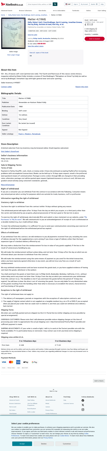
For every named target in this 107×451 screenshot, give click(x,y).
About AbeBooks (50, 400)
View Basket (13, 413)
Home (3, 15)
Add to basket (94, 39)
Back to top (53, 391)
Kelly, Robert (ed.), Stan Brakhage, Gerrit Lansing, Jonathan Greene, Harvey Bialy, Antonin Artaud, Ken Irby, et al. (55, 23)
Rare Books (42, 10)
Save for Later (32, 34)
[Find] (55, 4)
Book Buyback (31, 408)
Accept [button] (22, 444)
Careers (48, 407)
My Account (84, 4)
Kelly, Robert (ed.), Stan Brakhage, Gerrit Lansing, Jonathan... (28, 15)
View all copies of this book (39, 52)
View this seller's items (35, 46)
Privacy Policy (49, 410)
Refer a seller (31, 412)
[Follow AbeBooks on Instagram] (83, 410)
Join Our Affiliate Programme (32, 404)
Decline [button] (43, 444)
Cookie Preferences (51, 413)
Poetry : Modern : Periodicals (29, 134)
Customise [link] (67, 444)
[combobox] (40, 4)
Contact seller (6, 87)
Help (102, 4)
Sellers (88, 10)
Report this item (82, 87)
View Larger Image (13, 55)
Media (47, 403)
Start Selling (102, 10)
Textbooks (75, 10)
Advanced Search (6, 10)
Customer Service (69, 403)
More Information (8, 185)
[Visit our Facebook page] (83, 401)
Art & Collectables (59, 10)
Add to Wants (99, 381)
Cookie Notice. (64, 435)
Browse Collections (25, 10)
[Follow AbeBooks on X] (83, 405)
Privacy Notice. (48, 438)
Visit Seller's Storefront (10, 151)
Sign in (76, 4)
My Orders (12, 410)
